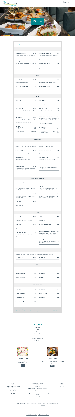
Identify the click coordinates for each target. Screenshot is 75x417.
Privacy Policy (45, 403)
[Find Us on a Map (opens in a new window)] (13, 393)
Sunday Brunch (37, 342)
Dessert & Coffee (38, 338)
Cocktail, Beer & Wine (37, 340)
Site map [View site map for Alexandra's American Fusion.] (40, 403)
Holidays (56, 5)
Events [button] (60, 5)
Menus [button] (46, 5)
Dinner (37, 333)
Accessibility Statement (53, 403)
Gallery (71, 5)
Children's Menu (37, 336)
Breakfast (37, 329)
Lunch (37, 331)
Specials (51, 5)
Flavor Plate (43, 405)
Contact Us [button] (65, 5)
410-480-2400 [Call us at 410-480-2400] (13, 390)
